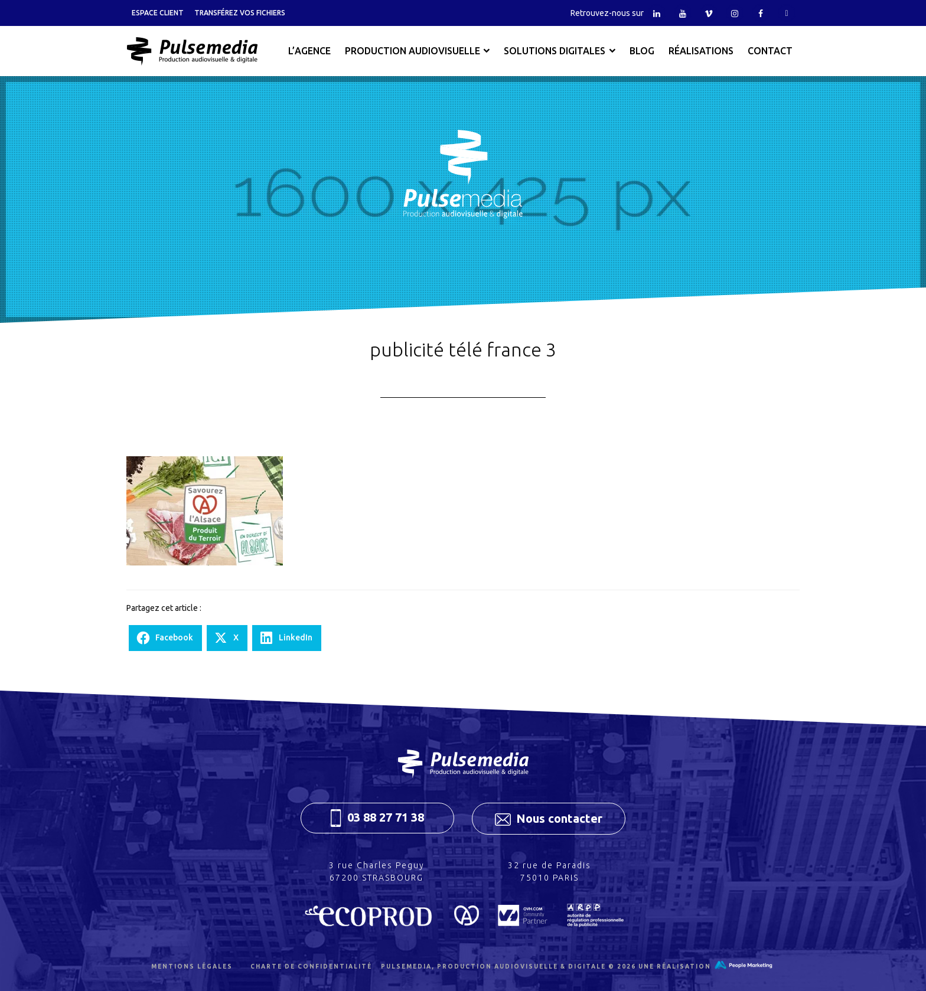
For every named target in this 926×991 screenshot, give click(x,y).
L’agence (309, 50)
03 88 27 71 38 (377, 818)
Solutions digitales (554, 50)
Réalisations (701, 50)
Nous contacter (549, 819)
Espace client (158, 13)
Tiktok (786, 13)
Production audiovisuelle (412, 50)
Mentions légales (192, 966)
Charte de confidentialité (311, 966)
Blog (642, 50)
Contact (770, 50)
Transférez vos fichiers (239, 13)
